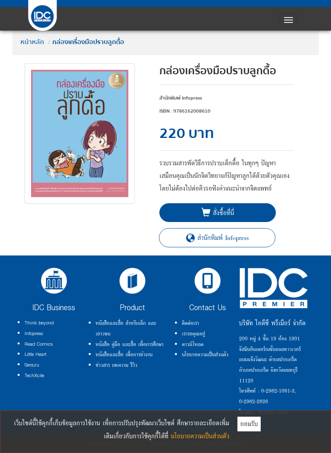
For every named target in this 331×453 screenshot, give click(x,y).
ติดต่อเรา (190, 323)
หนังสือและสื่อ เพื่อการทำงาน (124, 354)
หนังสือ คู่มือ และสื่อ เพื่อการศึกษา (129, 344)
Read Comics (39, 344)
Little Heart (35, 354)
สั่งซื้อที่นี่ (217, 213)
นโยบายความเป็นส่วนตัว (205, 354)
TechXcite (34, 375)
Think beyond (39, 322)
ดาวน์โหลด (193, 344)
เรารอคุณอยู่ (193, 333)
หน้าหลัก (32, 42)
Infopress (34, 333)
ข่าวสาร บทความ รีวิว (116, 365)
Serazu (32, 364)
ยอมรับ (249, 424)
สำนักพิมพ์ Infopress (217, 237)
